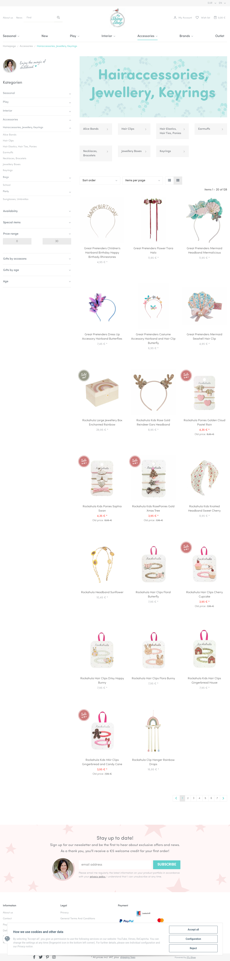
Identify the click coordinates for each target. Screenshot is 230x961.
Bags (6, 177)
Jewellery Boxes (131, 151)
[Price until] (57, 241)
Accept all (193, 929)
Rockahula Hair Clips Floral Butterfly (153, 594)
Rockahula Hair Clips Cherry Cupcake (204, 594)
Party (6, 191)
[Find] (39, 18)
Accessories (10, 119)
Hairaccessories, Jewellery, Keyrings (23, 127)
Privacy (64, 912)
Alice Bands (90, 129)
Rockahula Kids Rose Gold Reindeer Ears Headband (153, 422)
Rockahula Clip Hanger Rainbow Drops (153, 762)
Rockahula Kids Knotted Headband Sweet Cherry (204, 508)
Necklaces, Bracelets (90, 153)
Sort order (89, 180)
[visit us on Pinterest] (47, 957)
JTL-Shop (191, 958)
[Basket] (219, 18)
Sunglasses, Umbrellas (15, 199)
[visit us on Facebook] (34, 957)
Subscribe (166, 864)
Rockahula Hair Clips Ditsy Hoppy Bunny (102, 680)
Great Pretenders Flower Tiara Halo (153, 250)
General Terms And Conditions (77, 918)
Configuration (193, 938)
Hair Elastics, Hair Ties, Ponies (170, 131)
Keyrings (165, 151)
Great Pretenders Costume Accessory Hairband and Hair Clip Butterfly (153, 339)
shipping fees (127, 957)
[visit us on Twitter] (40, 957)
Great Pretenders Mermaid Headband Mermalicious (204, 250)
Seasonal (9, 93)
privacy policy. (98, 876)
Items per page (135, 180)
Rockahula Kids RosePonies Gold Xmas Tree (153, 508)
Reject (193, 948)
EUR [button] (210, 3)
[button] (183, 18)
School (6, 185)
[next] (223, 798)
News (19, 18)
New (45, 36)
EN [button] (221, 3)
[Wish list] (203, 18)
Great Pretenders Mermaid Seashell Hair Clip (204, 336)
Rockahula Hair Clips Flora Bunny (153, 678)
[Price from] (17, 241)
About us (8, 18)
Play (6, 102)
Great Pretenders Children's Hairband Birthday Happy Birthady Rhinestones (102, 253)
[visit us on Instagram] (54, 957)
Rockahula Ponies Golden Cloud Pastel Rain (204, 422)
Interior (7, 110)
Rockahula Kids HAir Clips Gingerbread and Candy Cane (102, 762)
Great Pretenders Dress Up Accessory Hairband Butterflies (102, 336)
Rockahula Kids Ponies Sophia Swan (102, 508)
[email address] (115, 864)
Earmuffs (204, 129)
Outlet (219, 36)
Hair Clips (127, 129)
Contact (7, 918)
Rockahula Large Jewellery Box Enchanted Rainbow (102, 422)
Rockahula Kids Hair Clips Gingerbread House (204, 680)
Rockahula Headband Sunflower (102, 592)
